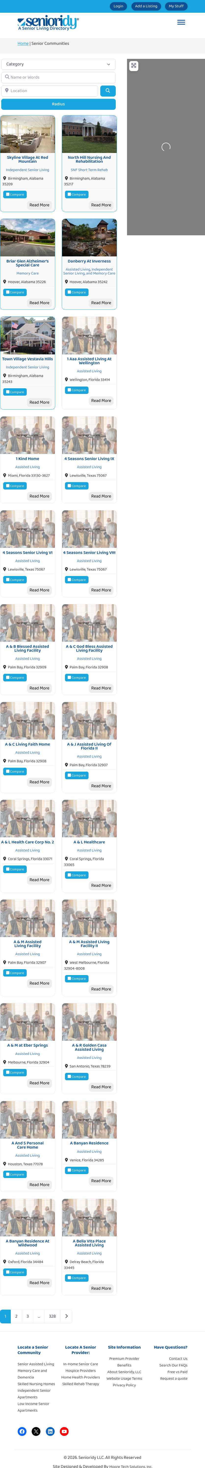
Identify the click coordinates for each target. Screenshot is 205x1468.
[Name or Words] (58, 77)
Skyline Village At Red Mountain (27, 159)
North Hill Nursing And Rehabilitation (89, 159)
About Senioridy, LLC (124, 1363)
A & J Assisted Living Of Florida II (89, 741)
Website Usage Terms (124, 1370)
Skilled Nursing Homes (36, 1375)
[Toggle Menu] (181, 23)
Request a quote (173, 1370)
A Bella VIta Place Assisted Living (89, 1234)
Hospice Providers (80, 1362)
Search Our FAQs (173, 1356)
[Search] (108, 91)
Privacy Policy (124, 1376)
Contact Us (178, 1350)
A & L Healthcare (89, 836)
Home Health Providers (80, 1368)
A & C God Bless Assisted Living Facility (89, 644)
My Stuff (173, 6)
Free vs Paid (177, 1363)
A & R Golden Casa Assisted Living (89, 1040)
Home (23, 43)
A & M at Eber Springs (27, 1038)
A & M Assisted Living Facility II (89, 937)
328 (52, 1307)
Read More (39, 204)
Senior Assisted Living (36, 1355)
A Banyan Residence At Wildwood (27, 1234)
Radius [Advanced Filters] (58, 104)
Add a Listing (137, 6)
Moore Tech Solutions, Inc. (130, 1458)
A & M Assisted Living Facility (27, 937)
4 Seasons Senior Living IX (89, 456)
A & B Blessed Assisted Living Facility (27, 644)
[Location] (49, 91)
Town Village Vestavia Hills (27, 357)
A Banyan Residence (89, 1135)
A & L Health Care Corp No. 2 (27, 836)
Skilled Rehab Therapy (80, 1375)
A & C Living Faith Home (27, 739)
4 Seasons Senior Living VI (28, 549)
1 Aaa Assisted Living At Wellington (89, 359)
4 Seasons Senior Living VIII (89, 549)
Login (103, 6)
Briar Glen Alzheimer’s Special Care (27, 262)
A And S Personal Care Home (28, 1137)
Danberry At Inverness (89, 260)
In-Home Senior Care (80, 1355)
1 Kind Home (27, 456)
